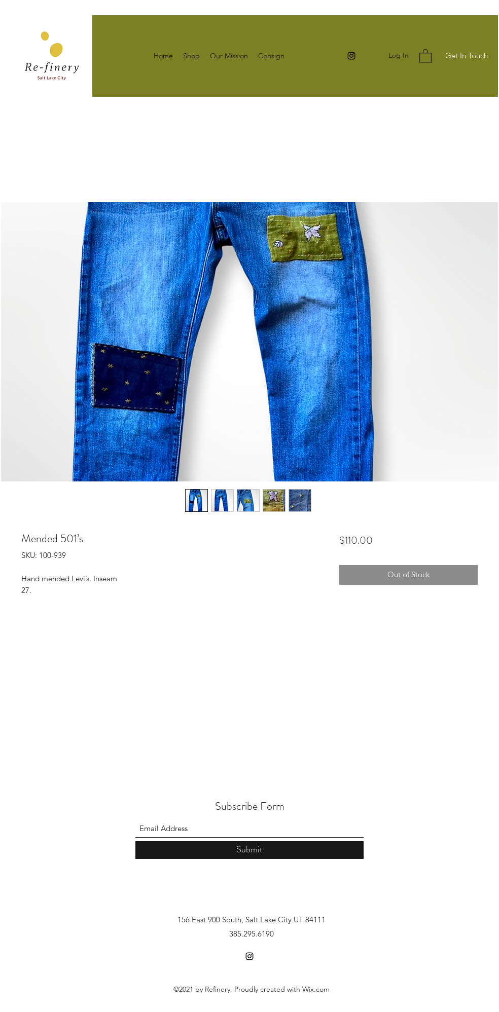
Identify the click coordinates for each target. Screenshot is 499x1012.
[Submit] (249, 850)
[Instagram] (351, 56)
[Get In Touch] (466, 56)
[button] (425, 55)
